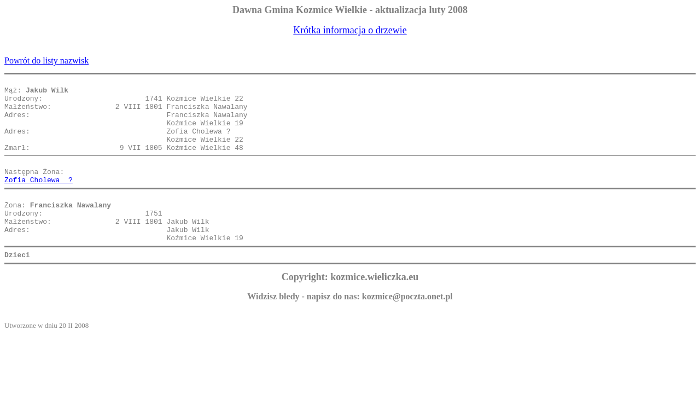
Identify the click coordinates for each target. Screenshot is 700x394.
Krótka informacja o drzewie (349, 30)
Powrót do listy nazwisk (46, 60)
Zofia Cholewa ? (38, 199)
